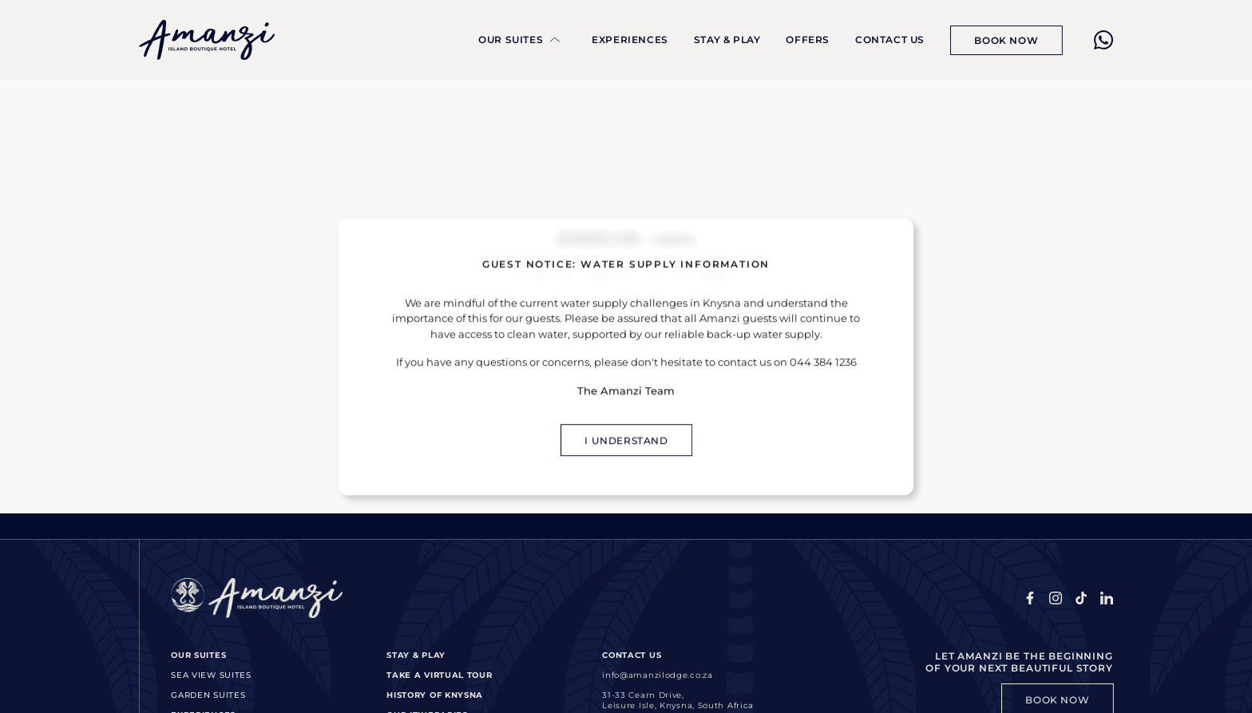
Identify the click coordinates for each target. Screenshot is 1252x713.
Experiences (630, 40)
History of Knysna (434, 695)
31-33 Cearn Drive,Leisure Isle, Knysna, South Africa (678, 700)
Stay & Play (727, 40)
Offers (808, 40)
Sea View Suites (211, 675)
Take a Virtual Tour (439, 675)
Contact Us (890, 40)
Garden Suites (208, 695)
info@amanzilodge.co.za (657, 675)
